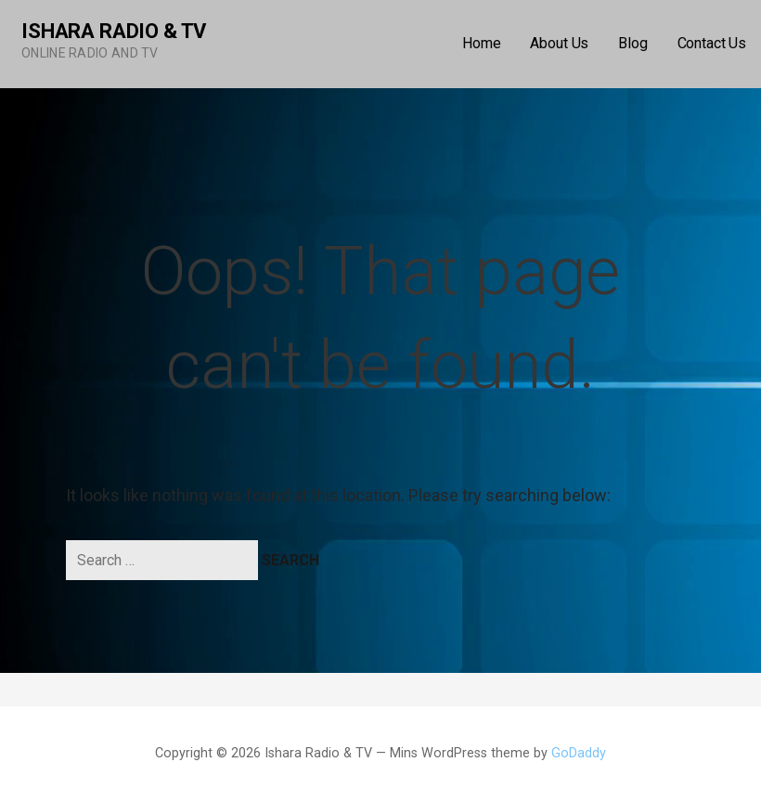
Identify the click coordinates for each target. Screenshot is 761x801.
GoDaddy (578, 753)
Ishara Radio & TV (113, 31)
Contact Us (711, 43)
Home (481, 43)
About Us (559, 43)
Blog (632, 43)
